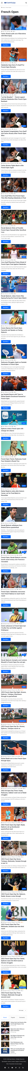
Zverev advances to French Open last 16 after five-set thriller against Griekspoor (13, 628)
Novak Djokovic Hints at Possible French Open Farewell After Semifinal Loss (13, 230)
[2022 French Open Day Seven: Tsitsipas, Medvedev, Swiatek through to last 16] (14, 848)
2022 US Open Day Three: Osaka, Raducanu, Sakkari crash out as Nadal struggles (13, 793)
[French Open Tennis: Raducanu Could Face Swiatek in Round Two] (14, 448)
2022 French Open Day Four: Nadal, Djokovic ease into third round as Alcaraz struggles (13, 961)
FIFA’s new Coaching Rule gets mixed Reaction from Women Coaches (17, 1050)
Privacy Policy (23, 1061)
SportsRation (4, 1061)
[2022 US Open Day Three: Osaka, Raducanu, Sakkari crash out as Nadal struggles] (14, 780)
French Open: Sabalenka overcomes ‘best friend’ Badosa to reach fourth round (13, 594)
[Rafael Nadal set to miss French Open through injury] (14, 747)
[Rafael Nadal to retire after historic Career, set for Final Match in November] (14, 480)
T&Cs (7, 1063)
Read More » (6, 45)
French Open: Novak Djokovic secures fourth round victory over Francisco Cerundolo (13, 560)
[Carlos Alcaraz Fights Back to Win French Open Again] (14, 154)
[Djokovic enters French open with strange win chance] (14, 418)
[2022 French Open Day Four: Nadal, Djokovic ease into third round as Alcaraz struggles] (14, 948)
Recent (5, 1017)
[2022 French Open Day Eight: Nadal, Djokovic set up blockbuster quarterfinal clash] (14, 814)
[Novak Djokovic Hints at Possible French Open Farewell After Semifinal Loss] (14, 217)
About (9, 1061)
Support (17, 1061)
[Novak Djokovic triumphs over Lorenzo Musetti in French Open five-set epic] (14, 649)
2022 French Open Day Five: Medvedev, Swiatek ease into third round (12, 926)
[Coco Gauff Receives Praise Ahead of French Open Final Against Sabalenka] (14, 251)
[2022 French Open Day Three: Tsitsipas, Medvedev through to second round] (14, 982)
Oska (3, 31)
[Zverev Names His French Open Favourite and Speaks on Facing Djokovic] (14, 317)
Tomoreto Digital (18, 1063)
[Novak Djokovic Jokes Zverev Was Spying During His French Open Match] (14, 284)
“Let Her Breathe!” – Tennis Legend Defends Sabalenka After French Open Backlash (14, 99)
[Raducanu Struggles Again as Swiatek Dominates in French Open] (14, 351)
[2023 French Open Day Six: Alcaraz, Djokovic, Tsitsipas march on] (14, 715)
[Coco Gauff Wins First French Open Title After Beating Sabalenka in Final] (14, 185)
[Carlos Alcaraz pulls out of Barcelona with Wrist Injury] (14, 23)
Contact (13, 1061)
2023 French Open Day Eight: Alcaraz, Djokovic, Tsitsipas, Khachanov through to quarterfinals (13, 694)
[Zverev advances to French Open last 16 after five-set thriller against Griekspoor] (14, 615)
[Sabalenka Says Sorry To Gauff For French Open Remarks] (14, 54)
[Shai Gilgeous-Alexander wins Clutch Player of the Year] (5, 1037)
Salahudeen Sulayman (6, 690)
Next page (22, 1010)
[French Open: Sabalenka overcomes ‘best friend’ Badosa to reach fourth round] (14, 581)
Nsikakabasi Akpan (6, 163)
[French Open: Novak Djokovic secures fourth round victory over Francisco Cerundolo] (14, 546)
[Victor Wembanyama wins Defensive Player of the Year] (5, 1044)
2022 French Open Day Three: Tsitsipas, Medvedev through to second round (11, 995)
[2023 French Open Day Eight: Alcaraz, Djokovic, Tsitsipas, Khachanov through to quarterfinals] (14, 681)
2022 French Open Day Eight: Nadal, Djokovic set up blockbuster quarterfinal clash (13, 827)
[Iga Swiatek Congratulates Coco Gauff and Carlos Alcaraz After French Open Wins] (14, 120)
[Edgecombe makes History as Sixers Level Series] (5, 1031)
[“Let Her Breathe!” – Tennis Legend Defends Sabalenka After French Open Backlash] (14, 86)
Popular (13, 1017)
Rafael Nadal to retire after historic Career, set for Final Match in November (12, 493)
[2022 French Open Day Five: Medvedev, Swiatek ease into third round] (14, 913)
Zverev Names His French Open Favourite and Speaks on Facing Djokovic (11, 330)
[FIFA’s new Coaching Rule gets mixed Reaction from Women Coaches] (5, 1051)
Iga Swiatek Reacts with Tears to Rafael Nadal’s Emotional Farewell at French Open (13, 396)
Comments (22, 1017)
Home (3, 7)
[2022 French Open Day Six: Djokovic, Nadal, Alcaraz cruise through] (14, 882)
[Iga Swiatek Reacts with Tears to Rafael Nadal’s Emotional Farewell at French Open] (14, 383)
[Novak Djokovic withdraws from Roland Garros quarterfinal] (14, 514)
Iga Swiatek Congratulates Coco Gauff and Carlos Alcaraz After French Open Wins (14, 133)
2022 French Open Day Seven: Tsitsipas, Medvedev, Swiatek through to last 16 (13, 861)
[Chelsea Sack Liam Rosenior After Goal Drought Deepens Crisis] (5, 1024)
